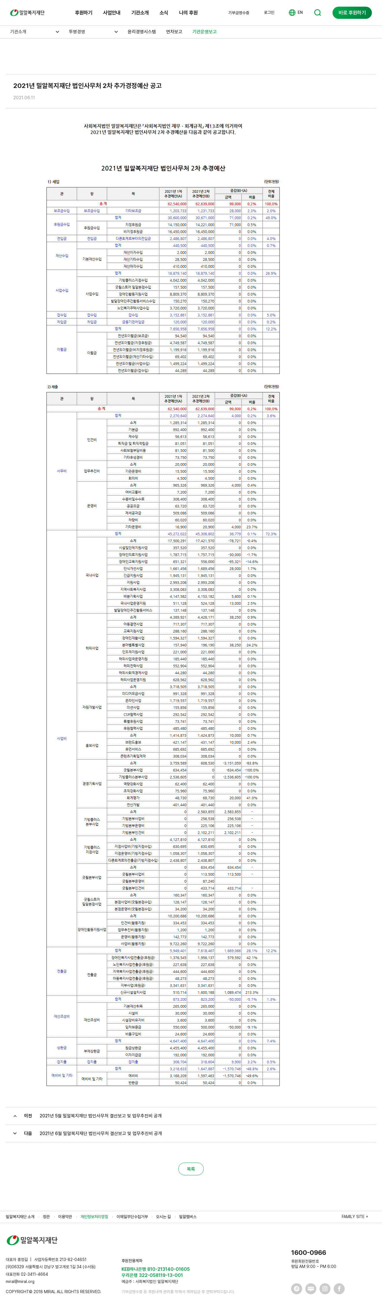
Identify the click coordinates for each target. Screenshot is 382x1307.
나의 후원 (188, 13)
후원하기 (83, 13)
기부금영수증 (238, 12)
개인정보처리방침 (94, 1216)
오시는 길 (163, 1216)
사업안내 (111, 13)
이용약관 (65, 1216)
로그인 (269, 12)
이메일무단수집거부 (132, 1216)
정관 (46, 1216)
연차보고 (174, 31)
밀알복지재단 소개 (20, 1216)
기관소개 (140, 13)
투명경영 (77, 31)
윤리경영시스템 (142, 31)
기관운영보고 (204, 31)
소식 (163, 13)
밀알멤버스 (187, 1216)
